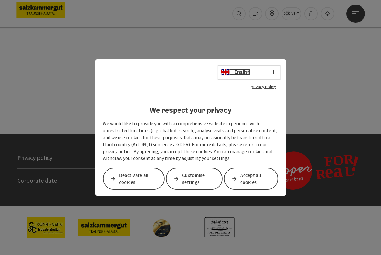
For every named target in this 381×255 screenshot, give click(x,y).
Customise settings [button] (193, 178)
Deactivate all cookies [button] (133, 178)
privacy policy (263, 86)
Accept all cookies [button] (250, 178)
